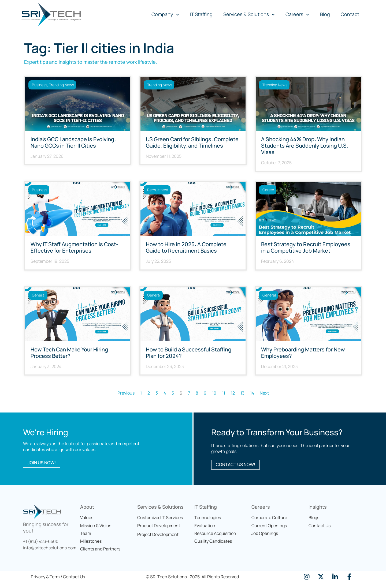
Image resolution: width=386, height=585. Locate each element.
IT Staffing (201, 14)
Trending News (61, 84)
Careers (297, 14)
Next (264, 393)
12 (233, 393)
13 (242, 393)
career (268, 189)
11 (223, 393)
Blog (325, 14)
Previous (126, 393)
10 (214, 393)
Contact (350, 14)
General (38, 295)
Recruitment (157, 189)
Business (39, 84)
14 (252, 393)
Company (165, 14)
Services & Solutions (249, 14)
